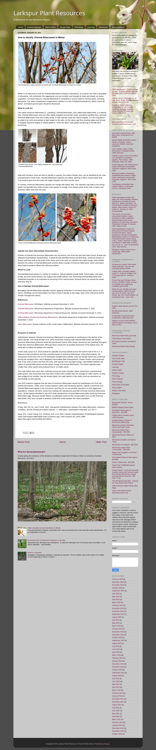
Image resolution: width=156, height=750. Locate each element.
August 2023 (116, 643)
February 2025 (117, 605)
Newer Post (24, 442)
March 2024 (116, 626)
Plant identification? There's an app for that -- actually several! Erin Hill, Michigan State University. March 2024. (125, 92)
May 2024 (115, 623)
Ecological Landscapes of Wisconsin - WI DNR (121, 411)
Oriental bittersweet (25, 309)
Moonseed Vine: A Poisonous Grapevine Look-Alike (46, 540)
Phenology (78, 27)
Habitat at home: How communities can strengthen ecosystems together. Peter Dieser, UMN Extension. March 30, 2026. (125, 159)
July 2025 (115, 594)
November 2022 (118, 667)
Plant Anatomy (117, 379)
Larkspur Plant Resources (49, 13)
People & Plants (118, 373)
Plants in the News (119, 390)
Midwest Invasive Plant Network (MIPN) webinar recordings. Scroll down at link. (124, 323)
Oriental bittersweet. (26, 304)
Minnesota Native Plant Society (123, 346)
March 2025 (116, 602)
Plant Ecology (117, 382)
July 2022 (115, 678)
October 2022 (117, 670)
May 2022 (115, 684)
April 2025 (116, 599)
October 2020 (117, 734)
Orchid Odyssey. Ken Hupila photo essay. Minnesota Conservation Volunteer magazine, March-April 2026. (124, 168)
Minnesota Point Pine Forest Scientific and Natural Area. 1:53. (124, 123)
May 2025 (115, 596)
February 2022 (117, 693)
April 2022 (116, 687)
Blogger (107, 744)
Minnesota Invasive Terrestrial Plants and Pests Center (123, 426)
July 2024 (115, 620)
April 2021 (116, 716)
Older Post (101, 442)
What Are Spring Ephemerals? (31, 452)
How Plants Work (118, 358)
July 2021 (115, 708)
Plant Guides (50, 27)
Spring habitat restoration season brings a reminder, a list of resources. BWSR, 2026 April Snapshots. (124, 143)
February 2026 (117, 579)
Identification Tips (118, 361)
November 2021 (118, 702)
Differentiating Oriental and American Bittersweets (38, 317)
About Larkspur (118, 27)
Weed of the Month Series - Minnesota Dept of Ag (122, 492)
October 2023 (117, 637)
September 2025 (118, 591)
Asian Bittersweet (25, 324)
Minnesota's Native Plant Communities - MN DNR (121, 448)
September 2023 (118, 640)
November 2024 (118, 611)
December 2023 (118, 632)
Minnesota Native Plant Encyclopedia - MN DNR (121, 431)
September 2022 (118, 673)
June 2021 (116, 711)
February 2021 (117, 722)
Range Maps (65, 27)
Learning (90, 27)
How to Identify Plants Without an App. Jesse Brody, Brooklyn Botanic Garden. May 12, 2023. (125, 100)
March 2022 (116, 690)
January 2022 (117, 696)
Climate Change (118, 355)
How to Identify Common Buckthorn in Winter (44, 528)
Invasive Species (34, 27)
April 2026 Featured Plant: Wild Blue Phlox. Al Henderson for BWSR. (123, 135)
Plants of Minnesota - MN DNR (123, 462)
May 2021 (115, 713)
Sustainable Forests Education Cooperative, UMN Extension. (123, 317)
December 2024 (118, 608)
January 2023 (117, 661)
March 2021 (116, 719)
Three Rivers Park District (121, 338)
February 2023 (117, 658)
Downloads (103, 27)
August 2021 (116, 705)
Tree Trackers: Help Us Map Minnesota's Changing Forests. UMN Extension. (123, 151)
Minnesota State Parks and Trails (124, 336)
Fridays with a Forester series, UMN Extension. (123, 416)
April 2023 (116, 652)
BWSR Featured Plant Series (122, 407)
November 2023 (118, 635)
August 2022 (116, 675)
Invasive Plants (117, 364)
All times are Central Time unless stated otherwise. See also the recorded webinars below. (124, 266)
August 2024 (116, 617)
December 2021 (118, 699)
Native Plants (117, 370)
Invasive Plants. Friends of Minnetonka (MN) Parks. (121, 421)
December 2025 (118, 582)
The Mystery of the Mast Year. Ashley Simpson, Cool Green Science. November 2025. (123, 186)
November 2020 (118, 731)
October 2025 (117, 588)
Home (20, 27)
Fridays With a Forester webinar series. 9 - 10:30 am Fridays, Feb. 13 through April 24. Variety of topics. (124, 274)
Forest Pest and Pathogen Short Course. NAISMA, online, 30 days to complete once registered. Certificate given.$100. (124, 283)
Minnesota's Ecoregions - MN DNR (125, 445)
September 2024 (118, 614)
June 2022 (116, 681)
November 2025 (118, 585)
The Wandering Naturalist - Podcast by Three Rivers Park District (125, 482)
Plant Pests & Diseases (120, 385)
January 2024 (117, 629)
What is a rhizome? (35, 553)
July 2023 (115, 646)
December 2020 (118, 728)
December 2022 (118, 664)
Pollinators (116, 393)
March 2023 (116, 655)
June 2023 (116, 649)
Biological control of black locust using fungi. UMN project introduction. (123, 251)
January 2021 (117, 725)
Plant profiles (117, 388)
